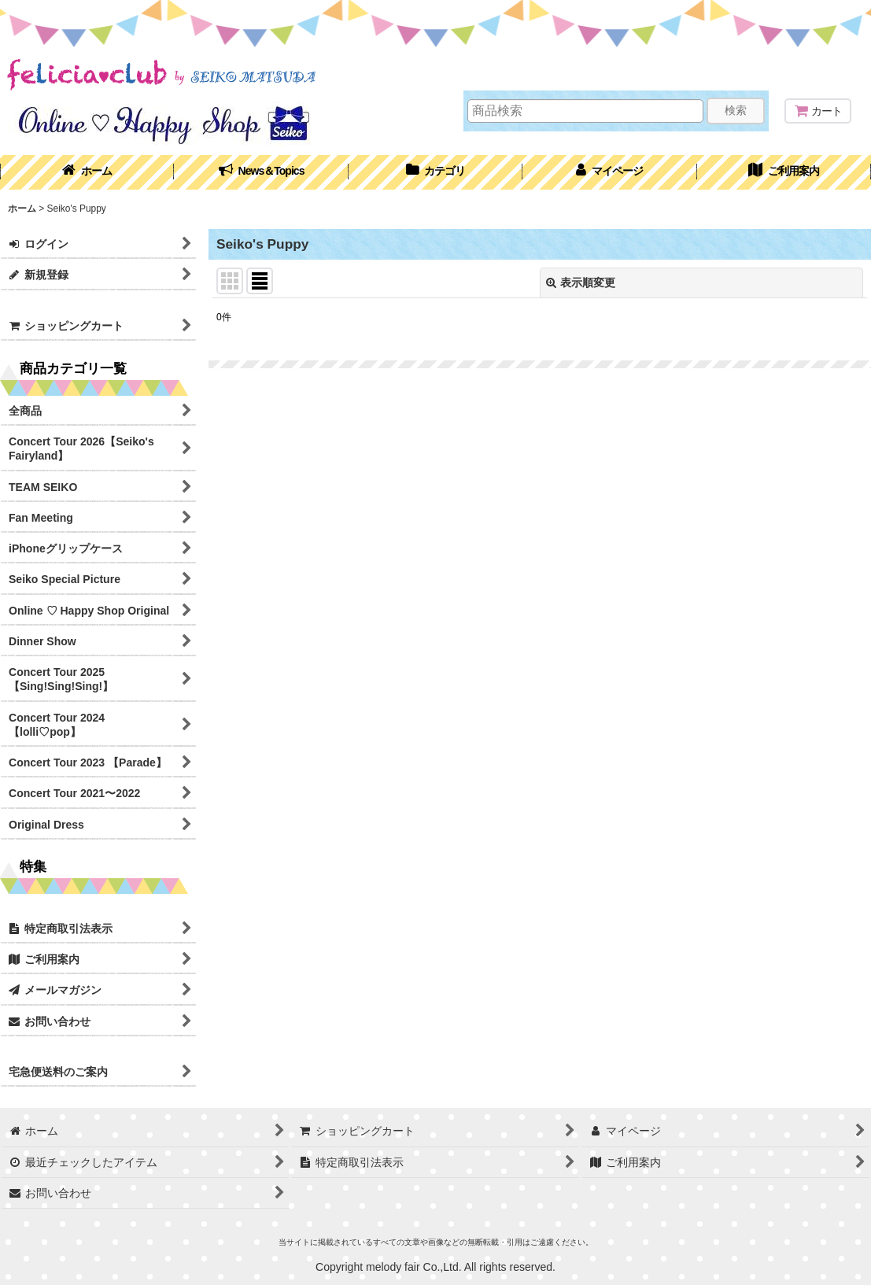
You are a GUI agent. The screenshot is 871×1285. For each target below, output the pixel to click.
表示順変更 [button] (580, 282)
